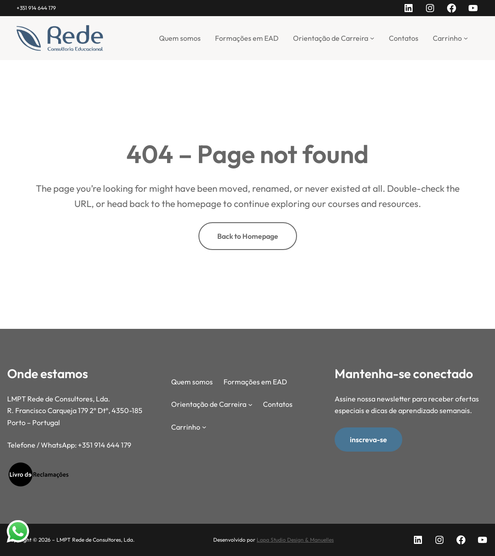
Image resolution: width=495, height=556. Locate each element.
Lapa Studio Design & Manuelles (295, 539)
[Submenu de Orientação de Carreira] (372, 38)
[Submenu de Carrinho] (466, 38)
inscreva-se (368, 439)
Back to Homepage (247, 236)
